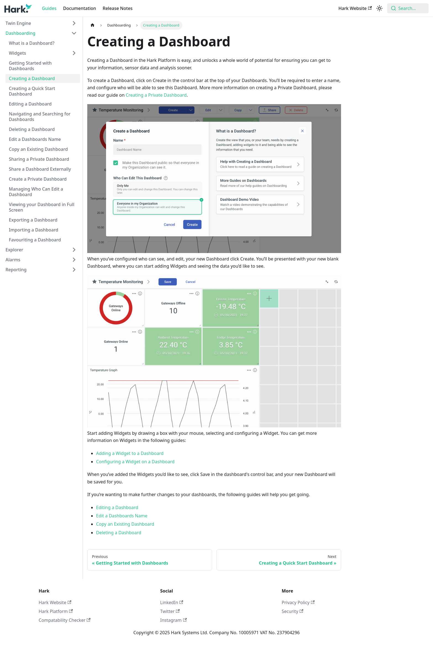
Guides (49, 8)
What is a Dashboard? (31, 43)
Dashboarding (20, 33)
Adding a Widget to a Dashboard (129, 453)
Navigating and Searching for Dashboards (39, 116)
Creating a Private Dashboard (156, 95)
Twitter (170, 611)
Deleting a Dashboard (32, 129)
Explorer (14, 250)
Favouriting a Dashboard (35, 240)
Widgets (17, 53)
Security (292, 611)
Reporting (16, 270)
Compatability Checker (65, 620)
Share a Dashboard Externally (40, 169)
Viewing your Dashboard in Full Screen (41, 207)
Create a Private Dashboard (38, 179)
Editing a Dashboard (30, 104)
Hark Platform (56, 611)
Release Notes (118, 8)
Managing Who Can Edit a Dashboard (36, 192)
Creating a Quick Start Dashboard (32, 91)
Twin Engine (18, 23)
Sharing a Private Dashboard (39, 159)
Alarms (13, 260)
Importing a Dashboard (33, 230)
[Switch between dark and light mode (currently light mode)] (379, 8)
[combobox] (408, 8)
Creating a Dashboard (32, 78)
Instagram (173, 620)
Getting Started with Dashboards (30, 66)
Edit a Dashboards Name (35, 139)
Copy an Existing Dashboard (38, 149)
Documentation (79, 8)
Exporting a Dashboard (33, 220)
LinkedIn (171, 602)
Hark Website (355, 8)
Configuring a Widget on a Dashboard (135, 462)
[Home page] (92, 25)
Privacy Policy (298, 602)
